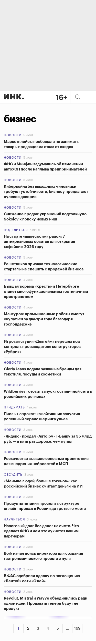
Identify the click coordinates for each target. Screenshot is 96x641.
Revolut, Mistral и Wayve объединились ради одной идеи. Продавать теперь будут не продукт (45, 603)
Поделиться (16, 230)
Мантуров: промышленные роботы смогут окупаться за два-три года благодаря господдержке (44, 319)
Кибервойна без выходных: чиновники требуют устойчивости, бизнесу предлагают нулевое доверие (46, 192)
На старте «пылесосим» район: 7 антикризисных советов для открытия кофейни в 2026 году (39, 242)
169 (77, 628)
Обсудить (13, 474)
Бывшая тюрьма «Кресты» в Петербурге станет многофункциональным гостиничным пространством (46, 292)
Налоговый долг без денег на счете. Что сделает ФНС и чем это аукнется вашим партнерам (41, 531)
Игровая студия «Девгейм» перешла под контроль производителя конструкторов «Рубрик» (42, 347)
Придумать (14, 407)
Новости (13, 135)
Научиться (14, 519)
